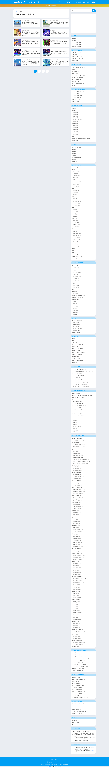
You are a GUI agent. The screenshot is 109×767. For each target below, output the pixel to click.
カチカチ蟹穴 (77, 237)
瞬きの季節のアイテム (77, 521)
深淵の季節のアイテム (77, 565)
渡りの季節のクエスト (77, 451)
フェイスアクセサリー (77, 272)
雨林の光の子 (74, 153)
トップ (58, 2)
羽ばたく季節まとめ (76, 569)
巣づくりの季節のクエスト (78, 497)
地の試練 (76, 604)
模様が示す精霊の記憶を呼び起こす (79, 679)
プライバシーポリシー (76, 722)
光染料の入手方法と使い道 (77, 297)
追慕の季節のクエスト (77, 534)
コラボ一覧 (74, 85)
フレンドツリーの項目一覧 (77, 344)
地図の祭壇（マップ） (76, 340)
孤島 (73, 183)
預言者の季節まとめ (76, 599)
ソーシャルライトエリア (77, 256)
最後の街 (75, 231)
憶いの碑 (76, 244)
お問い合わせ (74, 720)
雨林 (73, 196)
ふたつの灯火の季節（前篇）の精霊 (80, 463)
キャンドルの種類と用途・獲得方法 (79, 405)
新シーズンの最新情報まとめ (78, 83)
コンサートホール (77, 179)
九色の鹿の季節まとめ (76, 502)
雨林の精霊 (75, 116)
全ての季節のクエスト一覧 (78, 440)
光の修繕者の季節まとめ (77, 442)
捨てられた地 (74, 218)
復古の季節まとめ (75, 510)
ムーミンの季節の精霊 (77, 485)
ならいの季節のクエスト (78, 527)
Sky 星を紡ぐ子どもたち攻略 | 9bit (27, 2)
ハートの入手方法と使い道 (77, 403)
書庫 (73, 228)
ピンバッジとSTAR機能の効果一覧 (79, 711)
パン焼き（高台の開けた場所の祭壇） (81, 382)
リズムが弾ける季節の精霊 (78, 633)
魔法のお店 (77, 226)
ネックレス (75, 274)
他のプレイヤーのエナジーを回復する (79, 691)
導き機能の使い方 (75, 356)
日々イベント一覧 (75, 81)
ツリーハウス (76, 200)
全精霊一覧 (74, 108)
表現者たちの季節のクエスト (79, 555)
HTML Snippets (49, 766)
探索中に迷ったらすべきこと (78, 397)
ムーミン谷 (75, 241)
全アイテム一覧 (75, 265)
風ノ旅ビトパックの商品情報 (78, 668)
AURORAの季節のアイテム (78, 544)
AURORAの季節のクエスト (78, 542)
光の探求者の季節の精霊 (78, 644)
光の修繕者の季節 (75, 71)
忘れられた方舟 (76, 224)
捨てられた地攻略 (77, 426)
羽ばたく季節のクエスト (78, 570)
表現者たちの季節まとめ (77, 553)
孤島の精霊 (75, 112)
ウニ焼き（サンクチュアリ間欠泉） (80, 384)
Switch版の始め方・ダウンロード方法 (79, 656)
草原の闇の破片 (76, 322)
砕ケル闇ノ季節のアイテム (78, 551)
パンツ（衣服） (76, 267)
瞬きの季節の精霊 (77, 523)
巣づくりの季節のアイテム (78, 499)
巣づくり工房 (76, 171)
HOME (54, 759)
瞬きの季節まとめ (75, 517)
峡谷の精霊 (75, 117)
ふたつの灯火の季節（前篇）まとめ (79, 457)
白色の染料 (75, 312)
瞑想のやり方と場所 (76, 677)
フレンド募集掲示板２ (76, 44)
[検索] (94, 10)
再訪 (88, 2)
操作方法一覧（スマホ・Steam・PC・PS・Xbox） (82, 395)
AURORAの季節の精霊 (78, 546)
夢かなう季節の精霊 (77, 597)
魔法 (73, 289)
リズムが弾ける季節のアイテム (79, 631)
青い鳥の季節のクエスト (78, 466)
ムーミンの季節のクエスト (78, 482)
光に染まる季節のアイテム (78, 476)
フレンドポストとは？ (76, 358)
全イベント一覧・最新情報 (77, 77)
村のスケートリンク (77, 381)
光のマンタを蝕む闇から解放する (78, 685)
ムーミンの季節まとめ (76, 480)
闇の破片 (69, 2)
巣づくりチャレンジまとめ (77, 360)
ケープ (74, 281)
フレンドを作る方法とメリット (78, 407)
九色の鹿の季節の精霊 (77, 508)
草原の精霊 (75, 114)
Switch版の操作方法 (76, 654)
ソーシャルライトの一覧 (77, 379)
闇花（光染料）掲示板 (76, 46)
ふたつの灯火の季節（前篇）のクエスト (81, 459)
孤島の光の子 (74, 149)
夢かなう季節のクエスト (78, 593)
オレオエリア (76, 190)
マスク (74, 270)
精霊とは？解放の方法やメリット (78, 401)
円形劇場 (75, 216)
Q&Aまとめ (74, 362)
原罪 (73, 250)
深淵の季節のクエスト (77, 563)
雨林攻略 (75, 422)
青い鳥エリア (77, 205)
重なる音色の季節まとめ (77, 487)
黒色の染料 (75, 314)
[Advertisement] (83, 23)
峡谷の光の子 (74, 155)
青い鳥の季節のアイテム (78, 468)
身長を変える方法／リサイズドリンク (79, 352)
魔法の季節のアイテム (77, 625)
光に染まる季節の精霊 (77, 478)
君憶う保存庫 (76, 230)
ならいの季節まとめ (76, 525)
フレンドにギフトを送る (77, 693)
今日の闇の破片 (75, 54)
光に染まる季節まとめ (76, 472)
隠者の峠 (76, 213)
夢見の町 (75, 209)
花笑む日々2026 (75, 73)
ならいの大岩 (76, 186)
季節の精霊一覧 (75, 123)
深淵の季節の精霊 (77, 567)
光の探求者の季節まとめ (77, 640)
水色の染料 (75, 306)
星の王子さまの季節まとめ (77, 576)
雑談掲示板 (74, 38)
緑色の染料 (75, 305)
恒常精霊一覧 (74, 110)
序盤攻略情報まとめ (76, 393)
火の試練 (76, 608)
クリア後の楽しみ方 (76, 350)
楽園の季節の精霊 (77, 619)
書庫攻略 (75, 428)
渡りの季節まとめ (75, 449)
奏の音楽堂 (75, 214)
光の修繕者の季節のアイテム (78, 93)
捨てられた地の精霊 (77, 119)
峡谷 (73, 207)
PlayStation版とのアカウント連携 (79, 664)
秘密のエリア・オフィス (78, 235)
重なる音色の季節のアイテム (79, 491)
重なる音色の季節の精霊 (78, 493)
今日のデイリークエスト (77, 52)
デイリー (63, 2)
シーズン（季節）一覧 (76, 79)
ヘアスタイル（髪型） (77, 276)
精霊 (79, 2)
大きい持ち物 (76, 285)
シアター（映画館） (77, 181)
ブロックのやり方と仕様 (77, 354)
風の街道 (75, 198)
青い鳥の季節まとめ (76, 465)
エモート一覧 (74, 342)
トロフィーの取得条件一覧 (77, 670)
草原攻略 (75, 420)
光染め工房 (75, 173)
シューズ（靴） (76, 268)
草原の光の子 (74, 151)
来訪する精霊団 (75, 140)
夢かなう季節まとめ (76, 591)
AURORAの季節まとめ (76, 540)
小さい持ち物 (76, 287)
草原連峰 (75, 194)
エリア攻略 (74, 416)
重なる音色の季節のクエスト (79, 489)
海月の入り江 (77, 246)
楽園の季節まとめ (75, 614)
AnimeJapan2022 (75, 705)
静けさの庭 (75, 177)
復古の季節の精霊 (77, 516)
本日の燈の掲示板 (75, 101)
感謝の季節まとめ (75, 646)
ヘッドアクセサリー (77, 280)
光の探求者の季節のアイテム (79, 642)
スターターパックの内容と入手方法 (79, 660)
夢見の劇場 (77, 211)
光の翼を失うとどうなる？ (77, 413)
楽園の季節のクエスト (77, 616)
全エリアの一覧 (75, 167)
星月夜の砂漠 (76, 243)
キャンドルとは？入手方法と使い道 (79, 369)
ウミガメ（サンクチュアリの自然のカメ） (82, 386)
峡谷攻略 (75, 424)
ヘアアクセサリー (77, 278)
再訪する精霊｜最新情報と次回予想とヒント (81, 138)
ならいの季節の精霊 (77, 531)
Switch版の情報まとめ (76, 652)
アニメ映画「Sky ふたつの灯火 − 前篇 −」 (80, 703)
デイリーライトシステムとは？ (78, 375)
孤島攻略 (75, 418)
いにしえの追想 (75, 254)
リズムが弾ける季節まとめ (77, 629)
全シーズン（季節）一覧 (77, 438)
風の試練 (76, 606)
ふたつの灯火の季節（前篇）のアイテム (81, 461)
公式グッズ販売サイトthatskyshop (79, 709)
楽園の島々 (75, 192)
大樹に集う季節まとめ (76, 584)
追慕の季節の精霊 (77, 538)
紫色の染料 (75, 310)
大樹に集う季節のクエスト (78, 586)
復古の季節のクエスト (77, 512)
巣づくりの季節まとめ (76, 495)
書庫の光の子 (74, 159)
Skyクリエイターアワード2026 (78, 75)
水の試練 (76, 602)
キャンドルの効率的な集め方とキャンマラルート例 (82, 371)
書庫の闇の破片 (76, 330)
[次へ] (47, 71)
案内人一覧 (74, 136)
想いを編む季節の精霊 (77, 638)
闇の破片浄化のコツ (76, 332)
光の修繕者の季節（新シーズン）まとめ (80, 91)
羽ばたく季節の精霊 (77, 574)
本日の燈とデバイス (76, 99)
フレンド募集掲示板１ (76, 42)
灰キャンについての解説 (77, 373)
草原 (73, 188)
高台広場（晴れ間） (77, 201)
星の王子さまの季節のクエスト (79, 578)
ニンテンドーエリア (77, 222)
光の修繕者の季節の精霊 (77, 95)
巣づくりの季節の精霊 (77, 500)
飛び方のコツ (74, 411)
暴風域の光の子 (75, 161)
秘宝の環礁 (75, 220)
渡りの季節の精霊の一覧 (78, 455)
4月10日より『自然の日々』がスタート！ (54, 5)
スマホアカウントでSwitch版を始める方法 (80, 658)
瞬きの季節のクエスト (77, 519)
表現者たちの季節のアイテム (79, 557)
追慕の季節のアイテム (77, 536)
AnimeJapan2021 (75, 707)
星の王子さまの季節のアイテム (79, 580)
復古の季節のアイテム (77, 514)
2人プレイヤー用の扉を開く (77, 687)
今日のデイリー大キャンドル (78, 58)
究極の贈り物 (74, 291)
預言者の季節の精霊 (77, 612)
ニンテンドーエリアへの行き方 (78, 662)
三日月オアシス (76, 239)
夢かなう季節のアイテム (78, 595)
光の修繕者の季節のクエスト (78, 97)
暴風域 (73, 248)
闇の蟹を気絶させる (76, 683)
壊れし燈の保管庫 (77, 233)
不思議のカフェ (76, 175)
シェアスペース (75, 258)
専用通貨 (92, 2)
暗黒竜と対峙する (75, 681)
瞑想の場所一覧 (75, 346)
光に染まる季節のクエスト (78, 474)
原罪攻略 (75, 431)
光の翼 (83, 2)
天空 (73, 252)
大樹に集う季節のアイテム (78, 587)
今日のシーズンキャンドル (77, 56)
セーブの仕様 (74, 399)
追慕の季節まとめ (75, 533)
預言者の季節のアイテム (78, 610)
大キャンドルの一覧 (76, 377)
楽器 (74, 283)
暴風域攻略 (75, 430)
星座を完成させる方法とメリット (78, 409)
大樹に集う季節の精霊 (77, 589)
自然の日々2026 (75, 69)
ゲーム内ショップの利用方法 (78, 415)
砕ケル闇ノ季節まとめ (76, 548)
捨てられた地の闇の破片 (78, 328)
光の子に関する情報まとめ (77, 147)
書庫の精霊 (75, 121)
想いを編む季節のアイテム (78, 636)
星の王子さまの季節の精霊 (78, 582)
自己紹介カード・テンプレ (77, 713)
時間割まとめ (74, 338)
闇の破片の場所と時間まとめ (78, 320)
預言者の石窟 (76, 184)
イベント (75, 2)
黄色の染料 (75, 303)
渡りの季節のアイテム (77, 453)
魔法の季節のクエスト (77, 623)
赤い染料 (75, 301)
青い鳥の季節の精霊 (77, 470)
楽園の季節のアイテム (77, 617)
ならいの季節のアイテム (78, 529)
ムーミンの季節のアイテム (78, 483)
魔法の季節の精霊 (77, 627)
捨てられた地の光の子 (76, 157)
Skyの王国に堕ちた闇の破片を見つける (80, 697)
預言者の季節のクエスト (78, 601)
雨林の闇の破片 (76, 324)
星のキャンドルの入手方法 (77, 348)
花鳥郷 (73, 169)
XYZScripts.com (59, 766)
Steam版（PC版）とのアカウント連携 (80, 666)
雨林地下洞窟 (77, 203)
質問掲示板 (74, 40)
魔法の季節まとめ (75, 621)
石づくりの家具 (75, 293)
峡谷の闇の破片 (76, 326)
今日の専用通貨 (75, 60)
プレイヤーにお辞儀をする (77, 689)
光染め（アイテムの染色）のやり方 (79, 295)
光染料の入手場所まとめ (77, 299)
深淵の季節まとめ (75, 561)
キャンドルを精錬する (76, 695)
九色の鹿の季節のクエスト (78, 504)
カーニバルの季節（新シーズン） (78, 67)
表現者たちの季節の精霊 (78, 559)
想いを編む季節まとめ (76, 634)
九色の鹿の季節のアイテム (78, 506)
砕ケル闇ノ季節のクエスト (78, 550)
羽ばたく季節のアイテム (78, 572)
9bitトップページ (75, 724)
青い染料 (75, 308)
